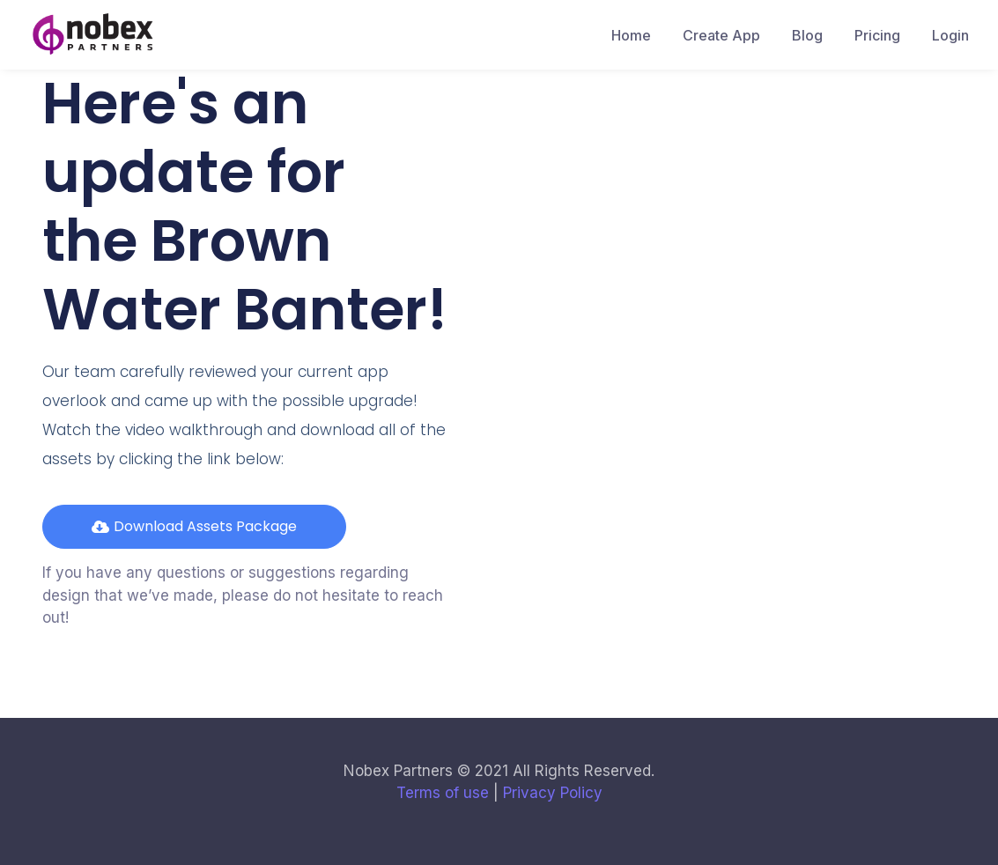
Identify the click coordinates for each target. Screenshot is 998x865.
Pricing (877, 35)
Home (631, 35)
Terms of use (442, 793)
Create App (721, 35)
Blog (807, 35)
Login (950, 35)
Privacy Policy (552, 793)
